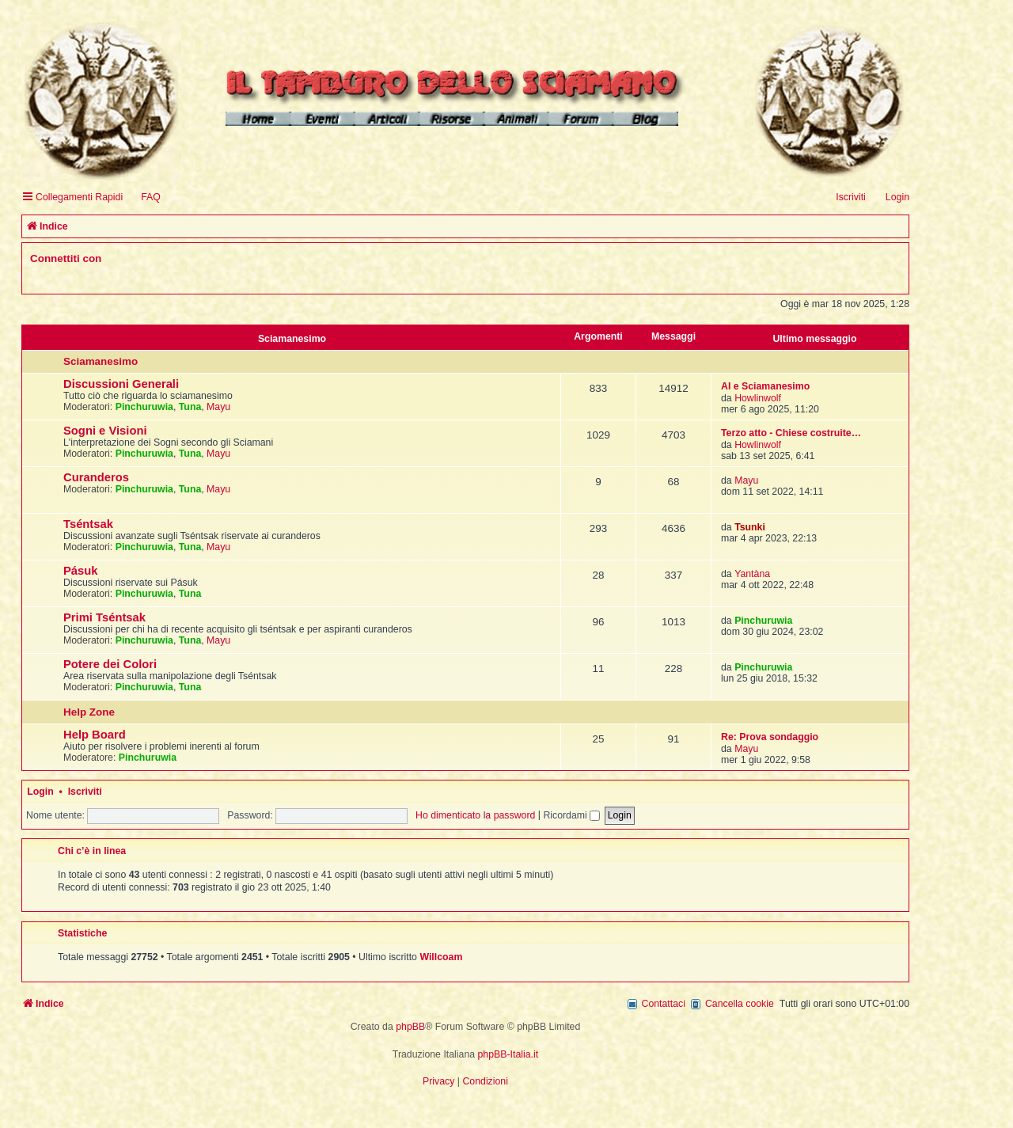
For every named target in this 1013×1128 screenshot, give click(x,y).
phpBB (410, 1026)
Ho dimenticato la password (475, 815)
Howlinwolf (757, 398)
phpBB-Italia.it (508, 1054)
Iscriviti (85, 791)
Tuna (190, 406)
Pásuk (80, 570)
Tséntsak (88, 524)
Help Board (94, 734)
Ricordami (571, 815)
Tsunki (749, 527)
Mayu (218, 406)
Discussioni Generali (121, 384)
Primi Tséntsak (104, 617)
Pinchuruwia (144, 406)
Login (40, 791)
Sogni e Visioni (105, 430)
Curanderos (96, 477)
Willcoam (440, 957)
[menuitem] (144, 197)
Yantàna (752, 573)
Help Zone (89, 712)
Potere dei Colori (110, 664)
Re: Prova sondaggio (769, 737)
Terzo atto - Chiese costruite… (791, 433)
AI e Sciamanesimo (765, 386)
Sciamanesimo (292, 338)
